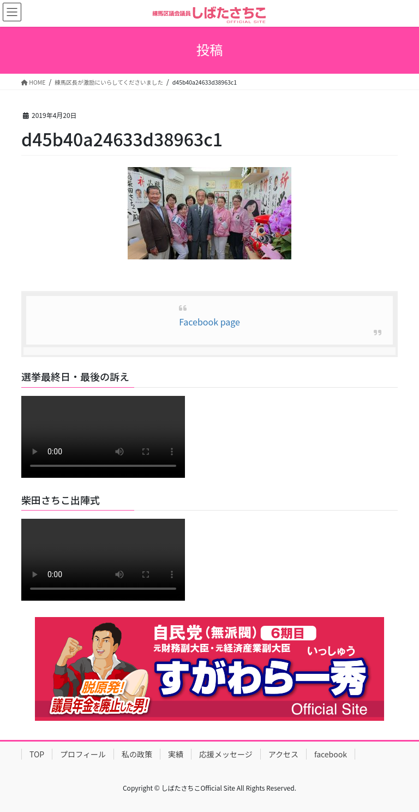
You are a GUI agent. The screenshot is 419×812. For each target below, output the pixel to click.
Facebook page (209, 321)
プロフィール (83, 754)
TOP (36, 754)
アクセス (283, 754)
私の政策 (137, 754)
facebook (330, 754)
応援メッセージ (226, 754)
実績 (175, 754)
